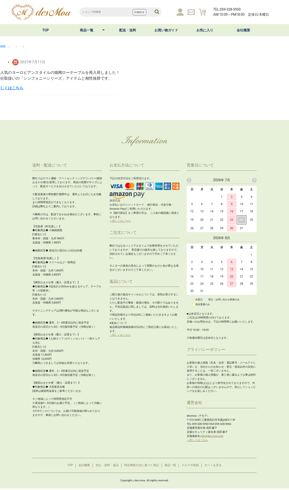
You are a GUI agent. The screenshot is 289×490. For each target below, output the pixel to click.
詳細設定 (139, 12)
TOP (45, 30)
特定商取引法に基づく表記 (141, 466)
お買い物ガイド (166, 30)
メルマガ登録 (194, 466)
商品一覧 (86, 30)
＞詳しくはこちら (120, 220)
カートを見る (219, 466)
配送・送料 (127, 30)
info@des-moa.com (212, 436)
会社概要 (243, 30)
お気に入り (204, 30)
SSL (207, 383)
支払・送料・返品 (103, 466)
